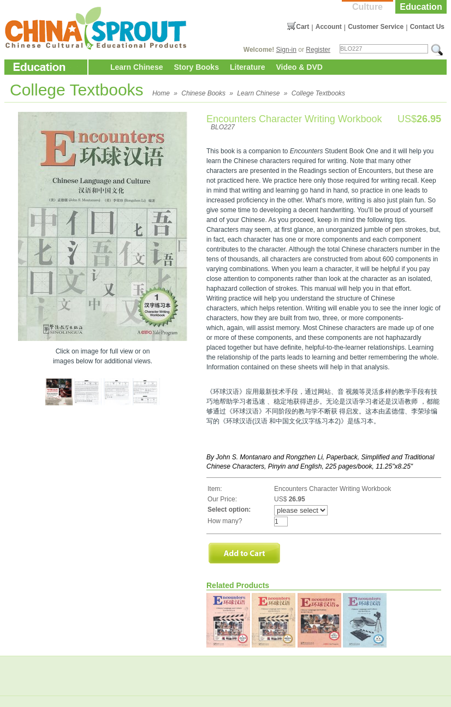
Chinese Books (203, 93)
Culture (367, 6)
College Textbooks (318, 93)
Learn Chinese (136, 67)
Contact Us (427, 27)
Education (421, 6)
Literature (247, 67)
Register (318, 49)
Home (161, 93)
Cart (302, 27)
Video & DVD (299, 67)
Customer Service (375, 27)
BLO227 (223, 127)
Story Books (196, 67)
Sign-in (286, 49)
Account (329, 27)
